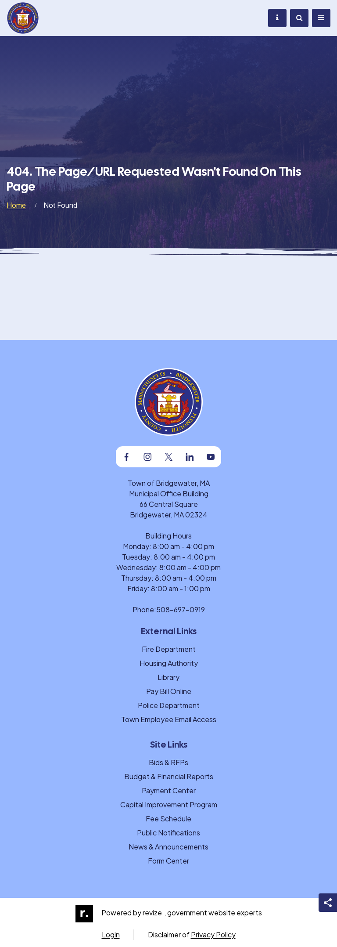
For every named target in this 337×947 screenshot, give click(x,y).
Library (168, 677)
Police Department (169, 705)
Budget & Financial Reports (168, 776)
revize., (154, 912)
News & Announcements (168, 846)
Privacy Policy (213, 934)
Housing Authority (169, 663)
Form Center (168, 860)
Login (111, 934)
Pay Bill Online (168, 691)
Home (16, 205)
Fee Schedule (168, 818)
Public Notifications (168, 832)
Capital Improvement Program (168, 804)
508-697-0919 (180, 609)
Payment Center (169, 790)
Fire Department (169, 649)
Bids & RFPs (168, 762)
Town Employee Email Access (168, 719)
